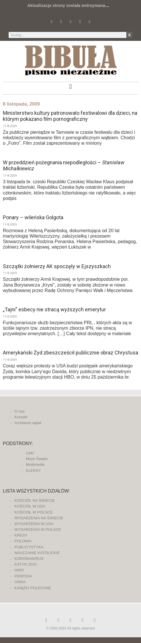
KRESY (20, 535)
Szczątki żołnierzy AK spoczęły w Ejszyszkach (57, 266)
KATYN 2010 (25, 564)
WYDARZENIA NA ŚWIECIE (38, 518)
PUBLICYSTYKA (28, 547)
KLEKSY (33, 470)
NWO (19, 570)
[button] (70, 86)
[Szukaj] (129, 35)
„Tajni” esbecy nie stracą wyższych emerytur (54, 309)
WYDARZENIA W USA (34, 524)
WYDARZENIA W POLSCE (37, 529)
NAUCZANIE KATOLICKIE (37, 553)
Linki (30, 453)
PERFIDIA (23, 576)
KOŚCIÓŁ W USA (29, 506)
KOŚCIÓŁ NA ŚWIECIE (34, 500)
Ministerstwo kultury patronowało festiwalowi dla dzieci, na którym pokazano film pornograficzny (70, 116)
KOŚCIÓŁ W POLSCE (33, 512)
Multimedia (35, 464)
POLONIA (22, 541)
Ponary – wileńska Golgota (33, 217)
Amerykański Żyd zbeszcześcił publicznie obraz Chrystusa (70, 353)
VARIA (20, 582)
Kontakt (20, 417)
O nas (19, 411)
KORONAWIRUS (29, 558)
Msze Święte (37, 459)
